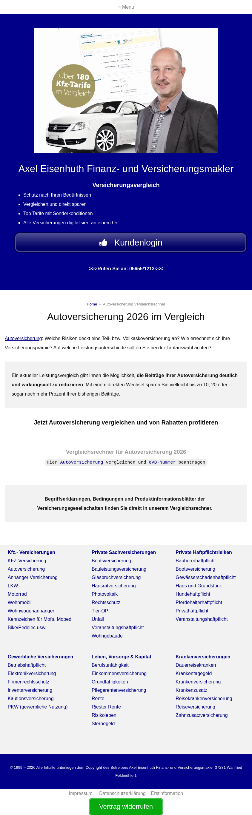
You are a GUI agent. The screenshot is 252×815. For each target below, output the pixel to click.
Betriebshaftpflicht (27, 667)
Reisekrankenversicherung (204, 701)
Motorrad (17, 596)
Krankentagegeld (194, 676)
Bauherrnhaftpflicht (196, 563)
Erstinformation (167, 796)
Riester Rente (106, 709)
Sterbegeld (103, 726)
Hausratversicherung (114, 588)
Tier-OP (100, 613)
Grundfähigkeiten (110, 684)
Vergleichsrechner (90, 454)
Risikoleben (104, 717)
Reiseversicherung (195, 709)
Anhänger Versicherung (33, 580)
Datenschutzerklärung (122, 796)
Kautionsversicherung (31, 701)
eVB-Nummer (162, 465)
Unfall (98, 621)
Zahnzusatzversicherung (202, 717)
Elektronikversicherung (32, 676)
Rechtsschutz (106, 605)
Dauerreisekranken (196, 667)
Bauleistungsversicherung (119, 571)
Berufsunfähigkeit (110, 667)
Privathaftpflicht (192, 613)
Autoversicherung (23, 341)
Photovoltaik (105, 596)
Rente (98, 701)
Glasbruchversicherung (116, 580)
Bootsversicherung (111, 563)
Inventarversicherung (30, 692)
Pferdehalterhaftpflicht (199, 605)
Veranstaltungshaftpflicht (118, 630)
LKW (13, 588)
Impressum (81, 796)
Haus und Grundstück (199, 588)
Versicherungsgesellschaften (70, 510)
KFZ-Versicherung (27, 563)
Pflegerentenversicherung (119, 692)
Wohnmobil (20, 605)
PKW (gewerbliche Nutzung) (38, 709)
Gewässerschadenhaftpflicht (206, 580)
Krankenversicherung (198, 684)
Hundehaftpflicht (193, 596)
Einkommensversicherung (119, 676)
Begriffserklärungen (67, 501)
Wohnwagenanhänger (31, 613)
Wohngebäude (107, 638)
